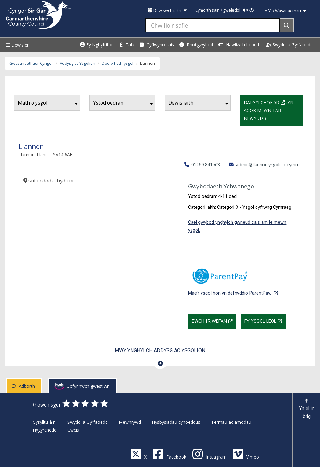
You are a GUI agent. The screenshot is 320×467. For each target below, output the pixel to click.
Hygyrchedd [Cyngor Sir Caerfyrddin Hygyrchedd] (45, 430)
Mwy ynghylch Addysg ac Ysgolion (160, 350)
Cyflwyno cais (157, 45)
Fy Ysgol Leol (265, 320)
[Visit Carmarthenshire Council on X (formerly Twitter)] (138, 454)
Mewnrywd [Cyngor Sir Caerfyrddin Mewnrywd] (130, 422)
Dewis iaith (198, 103)
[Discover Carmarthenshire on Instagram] (209, 454)
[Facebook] (169, 454)
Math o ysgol (48, 103)
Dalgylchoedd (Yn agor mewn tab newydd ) (273, 109)
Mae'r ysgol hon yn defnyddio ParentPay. (233, 278)
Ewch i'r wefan (214, 320)
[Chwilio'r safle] (212, 25)
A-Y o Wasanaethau (285, 10)
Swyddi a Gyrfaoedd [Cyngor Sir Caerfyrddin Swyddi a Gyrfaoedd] (88, 422)
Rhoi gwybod (196, 45)
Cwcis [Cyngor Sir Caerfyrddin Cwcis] (73, 430)
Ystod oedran (123, 103)
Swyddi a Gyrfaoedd (289, 45)
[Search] (287, 25)
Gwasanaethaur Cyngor (31, 63)
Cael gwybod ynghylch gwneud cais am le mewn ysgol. (237, 226)
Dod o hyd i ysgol (117, 63)
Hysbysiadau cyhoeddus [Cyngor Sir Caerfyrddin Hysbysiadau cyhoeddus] (176, 422)
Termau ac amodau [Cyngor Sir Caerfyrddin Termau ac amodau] (231, 422)
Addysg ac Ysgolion (77, 63)
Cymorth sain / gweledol (224, 10)
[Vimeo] (246, 454)
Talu (127, 45)
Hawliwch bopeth (239, 45)
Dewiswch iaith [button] (167, 10)
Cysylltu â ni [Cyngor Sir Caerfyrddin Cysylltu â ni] (45, 422)
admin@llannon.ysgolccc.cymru (264, 164)
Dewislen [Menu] (17, 45)
